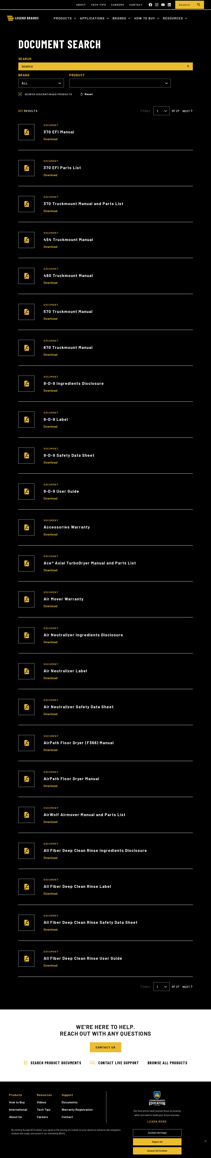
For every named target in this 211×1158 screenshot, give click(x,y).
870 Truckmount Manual (68, 347)
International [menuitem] (18, 1109)
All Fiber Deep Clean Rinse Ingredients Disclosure (95, 850)
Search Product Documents (51, 1062)
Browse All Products (169, 1062)
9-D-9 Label (56, 419)
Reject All (157, 1141)
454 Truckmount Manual (68, 239)
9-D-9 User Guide (61, 491)
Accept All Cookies (157, 1150)
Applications (93, 18)
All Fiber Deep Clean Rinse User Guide (83, 958)
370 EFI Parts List (62, 167)
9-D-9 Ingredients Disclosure (74, 383)
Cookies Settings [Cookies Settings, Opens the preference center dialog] (157, 1132)
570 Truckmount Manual (68, 311)
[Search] (184, 5)
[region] (105, 1141)
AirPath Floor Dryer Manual (71, 778)
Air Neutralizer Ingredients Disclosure (83, 634)
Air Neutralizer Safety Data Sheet (79, 706)
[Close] (205, 1141)
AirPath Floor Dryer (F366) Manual (79, 742)
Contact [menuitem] (136, 4)
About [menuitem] (81, 4)
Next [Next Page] (186, 110)
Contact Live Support (114, 1062)
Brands (120, 18)
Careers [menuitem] (117, 4)
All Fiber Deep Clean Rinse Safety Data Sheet (91, 922)
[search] (199, 5)
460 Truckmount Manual (68, 275)
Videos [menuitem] (41, 1102)
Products (63, 18)
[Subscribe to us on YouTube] (163, 4)
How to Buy (145, 18)
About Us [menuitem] (15, 1117)
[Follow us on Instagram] (157, 4)
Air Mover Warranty (64, 598)
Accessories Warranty (67, 526)
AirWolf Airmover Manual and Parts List (85, 814)
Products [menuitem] (15, 1095)
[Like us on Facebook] (150, 4)
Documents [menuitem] (69, 1102)
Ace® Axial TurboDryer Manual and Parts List (90, 562)
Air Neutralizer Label (65, 670)
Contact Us (106, 1047)
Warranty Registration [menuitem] (77, 1109)
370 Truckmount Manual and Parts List (84, 203)
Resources (173, 18)
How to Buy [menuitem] (17, 1102)
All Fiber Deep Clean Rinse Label (77, 886)
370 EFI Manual (59, 131)
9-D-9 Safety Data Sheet (69, 455)
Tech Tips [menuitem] (98, 4)
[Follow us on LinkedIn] (169, 4)
